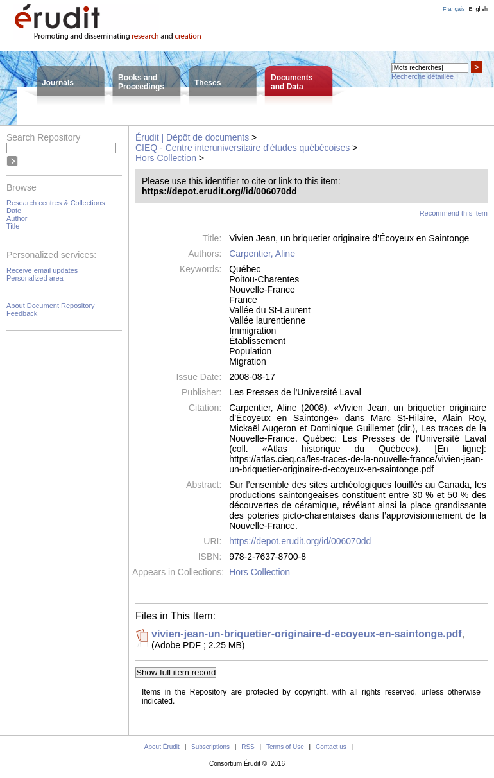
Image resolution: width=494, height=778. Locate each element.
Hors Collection (165, 158)
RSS (248, 746)
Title (12, 226)
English (478, 9)
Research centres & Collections (55, 203)
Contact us (331, 746)
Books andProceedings (141, 82)
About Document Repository (50, 305)
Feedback (21, 313)
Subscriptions (210, 746)
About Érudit (162, 746)
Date (13, 210)
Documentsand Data (291, 82)
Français (454, 9)
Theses (207, 82)
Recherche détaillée (422, 76)
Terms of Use (285, 746)
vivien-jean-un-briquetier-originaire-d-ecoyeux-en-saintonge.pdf (306, 633)
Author (16, 218)
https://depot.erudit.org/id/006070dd (300, 541)
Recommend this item (454, 213)
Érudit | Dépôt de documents (192, 137)
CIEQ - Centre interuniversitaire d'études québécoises (242, 148)
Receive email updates (42, 270)
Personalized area (35, 278)
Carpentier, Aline (262, 253)
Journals (58, 82)
